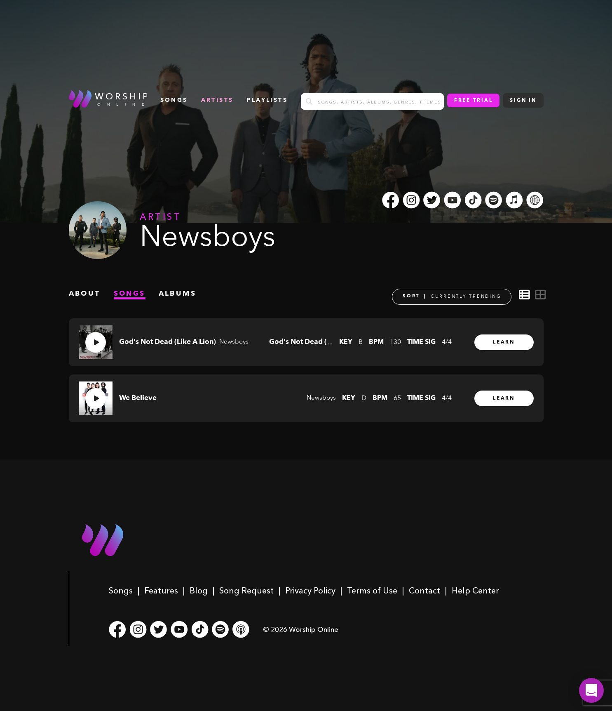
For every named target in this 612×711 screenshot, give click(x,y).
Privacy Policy (310, 591)
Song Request (246, 591)
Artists (217, 100)
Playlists (267, 100)
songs (174, 100)
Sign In (523, 100)
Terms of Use (372, 591)
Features (161, 591)
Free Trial (473, 100)
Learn (504, 342)
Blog (199, 591)
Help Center (475, 591)
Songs (121, 591)
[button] (591, 690)
